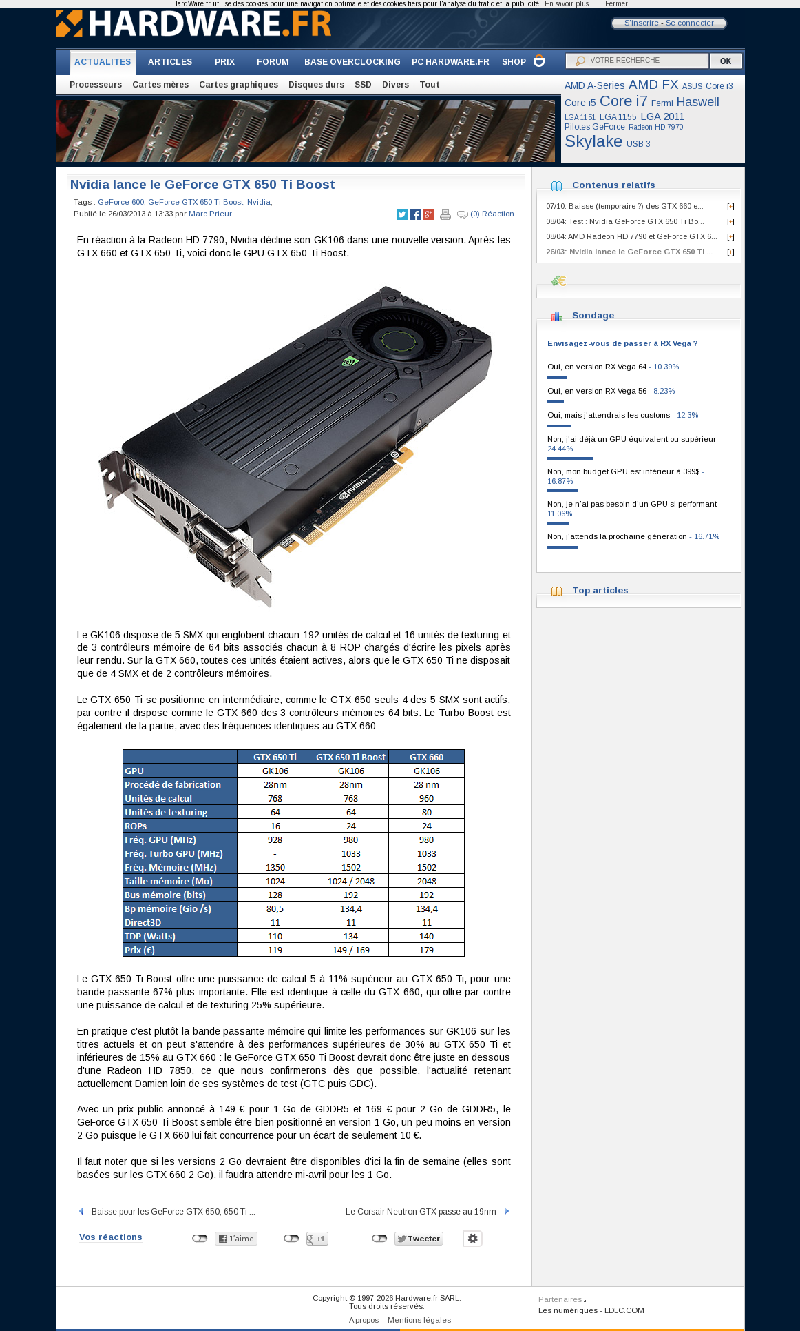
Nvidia (259, 202)
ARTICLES (170, 62)
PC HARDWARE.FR (451, 62)
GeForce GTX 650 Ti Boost (195, 202)
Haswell (698, 102)
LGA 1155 (618, 117)
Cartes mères (160, 85)
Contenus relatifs (613, 185)
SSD (363, 85)
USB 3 (639, 144)
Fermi (662, 103)
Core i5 (580, 102)
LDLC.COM (624, 1310)
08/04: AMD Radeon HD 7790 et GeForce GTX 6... (631, 236)
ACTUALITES (102, 62)
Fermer (616, 4)
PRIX (225, 62)
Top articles (600, 590)
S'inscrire (641, 23)
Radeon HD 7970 (656, 127)
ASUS (692, 86)
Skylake (594, 141)
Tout (429, 85)
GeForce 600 (121, 202)
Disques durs (316, 85)
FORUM (273, 62)
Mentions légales (419, 1320)
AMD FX (654, 84)
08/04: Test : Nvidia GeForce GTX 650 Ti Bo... (625, 221)
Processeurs (96, 85)
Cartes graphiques (238, 85)
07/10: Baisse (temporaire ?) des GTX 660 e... (625, 206)
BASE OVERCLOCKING (352, 62)
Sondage (593, 315)
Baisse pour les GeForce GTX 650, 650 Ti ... (166, 1212)
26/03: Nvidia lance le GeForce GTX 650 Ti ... (629, 251)
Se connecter (690, 23)
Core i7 (624, 101)
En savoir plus (567, 4)
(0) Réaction (485, 214)
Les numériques (568, 1310)
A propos (364, 1320)
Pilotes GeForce (595, 127)
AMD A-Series (595, 85)
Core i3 (719, 86)
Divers (395, 85)
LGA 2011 (662, 116)
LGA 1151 (580, 117)
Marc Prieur (210, 214)
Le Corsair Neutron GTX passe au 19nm (428, 1212)
